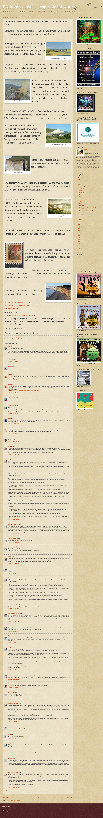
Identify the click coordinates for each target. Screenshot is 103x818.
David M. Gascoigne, (13, 524)
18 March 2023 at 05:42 (13, 631)
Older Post (70, 797)
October (81, 190)
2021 (79, 224)
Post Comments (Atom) (14, 800)
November (81, 188)
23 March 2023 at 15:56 (13, 753)
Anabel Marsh (11, 397)
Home (38, 797)
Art (8, 338)
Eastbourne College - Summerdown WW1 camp (16, 305)
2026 (79, 177)
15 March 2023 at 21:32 (13, 401)
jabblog (10, 446)
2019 (79, 228)
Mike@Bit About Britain (13, 613)
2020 (79, 226)
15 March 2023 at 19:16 (13, 370)
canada (11, 338)
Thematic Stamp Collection (33, 310)
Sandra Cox (11, 568)
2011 (79, 246)
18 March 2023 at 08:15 (13, 642)
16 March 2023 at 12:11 (13, 552)
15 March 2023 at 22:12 (13, 413)
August (81, 194)
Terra (9, 428)
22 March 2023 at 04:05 (13, 738)
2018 (79, 230)
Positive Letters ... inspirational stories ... (42, 6)
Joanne (10, 556)
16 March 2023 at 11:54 (13, 542)
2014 (79, 239)
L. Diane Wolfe (11, 437)
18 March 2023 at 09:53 (13, 669)
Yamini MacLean (12, 405)
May (80, 201)
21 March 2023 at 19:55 (13, 730)
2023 (79, 184)
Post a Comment (10, 790)
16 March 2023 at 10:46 (13, 533)
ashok (9, 734)
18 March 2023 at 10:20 (13, 679)
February (81, 217)
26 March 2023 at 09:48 (13, 787)
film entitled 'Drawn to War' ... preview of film (23, 315)
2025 (79, 179)
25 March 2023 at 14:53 (13, 768)
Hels (9, 346)
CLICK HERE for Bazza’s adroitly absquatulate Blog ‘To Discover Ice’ (24, 390)
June (80, 199)
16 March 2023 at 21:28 (13, 573)
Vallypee (10, 635)
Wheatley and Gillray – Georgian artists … (88, 210)
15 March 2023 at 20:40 (13, 392)
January (81, 219)
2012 (79, 243)
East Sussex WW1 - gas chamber (13, 302)
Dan (9, 418)
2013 (79, 241)
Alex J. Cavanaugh (12, 546)
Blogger (58, 814)
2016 (79, 235)
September (82, 192)
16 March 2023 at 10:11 (13, 519)
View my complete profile (82, 170)
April (80, 203)
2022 (79, 222)
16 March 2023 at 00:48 (13, 441)
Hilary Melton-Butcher (13, 459)
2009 (79, 250)
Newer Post (6, 797)
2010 (79, 248)
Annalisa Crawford (12, 683)
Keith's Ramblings (12, 673)
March (80, 205)
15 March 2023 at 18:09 (13, 361)
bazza (9, 374)
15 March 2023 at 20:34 (13, 379)
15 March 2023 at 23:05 (13, 433)
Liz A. (9, 366)
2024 (79, 182)
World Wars (20, 338)
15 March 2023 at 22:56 (13, 423)
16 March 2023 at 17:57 (13, 563)
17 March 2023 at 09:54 (13, 608)
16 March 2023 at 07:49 (13, 454)
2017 (79, 233)
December (81, 186)
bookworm (10, 758)
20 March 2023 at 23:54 (13, 699)
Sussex (15, 338)
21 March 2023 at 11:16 (13, 721)
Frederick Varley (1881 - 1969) (11, 308)
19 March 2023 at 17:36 (13, 687)
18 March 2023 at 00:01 (13, 621)
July (80, 196)
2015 (79, 237)
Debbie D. (10, 626)
